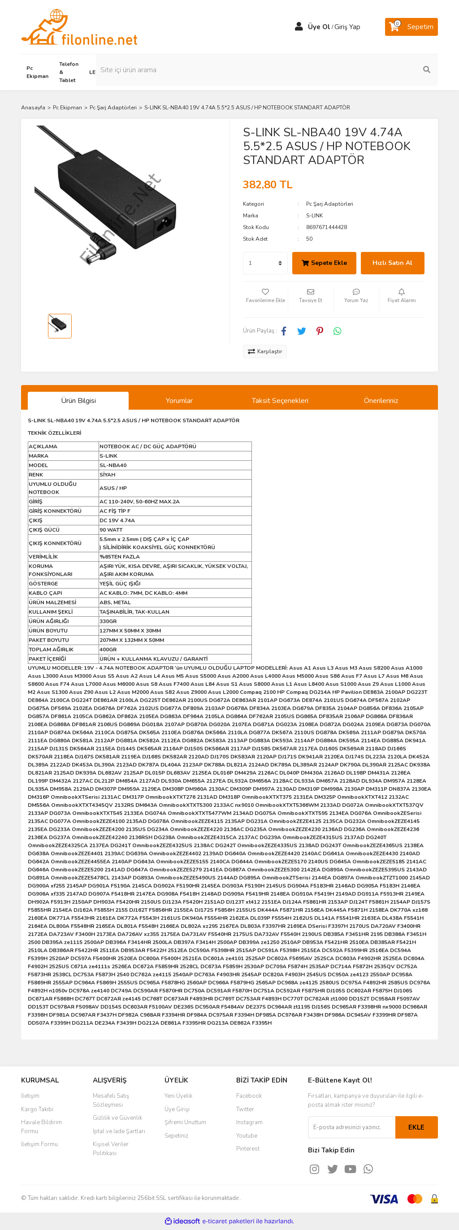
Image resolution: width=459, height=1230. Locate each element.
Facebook (249, 1096)
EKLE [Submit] (416, 1127)
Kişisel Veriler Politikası (111, 1148)
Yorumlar (179, 401)
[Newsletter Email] (351, 1127)
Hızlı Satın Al (392, 263)
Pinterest (248, 1149)
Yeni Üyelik (178, 1096)
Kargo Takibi (37, 1109)
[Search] (391, 70)
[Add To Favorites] (265, 299)
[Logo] (79, 26)
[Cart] (411, 27)
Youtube (246, 1136)
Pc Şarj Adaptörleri (329, 204)
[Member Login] (299, 27)
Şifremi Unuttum (185, 1122)
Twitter (245, 1109)
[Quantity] (265, 263)
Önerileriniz (381, 401)
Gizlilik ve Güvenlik (117, 1118)
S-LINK (314, 215)
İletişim (30, 1096)
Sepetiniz (176, 1136)
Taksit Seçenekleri (280, 401)
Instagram (249, 1122)
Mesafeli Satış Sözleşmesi (111, 1100)
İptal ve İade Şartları (119, 1131)
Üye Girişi (177, 1109)
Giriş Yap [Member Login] (347, 26)
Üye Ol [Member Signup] (319, 26)
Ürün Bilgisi (78, 401)
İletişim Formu (39, 1144)
